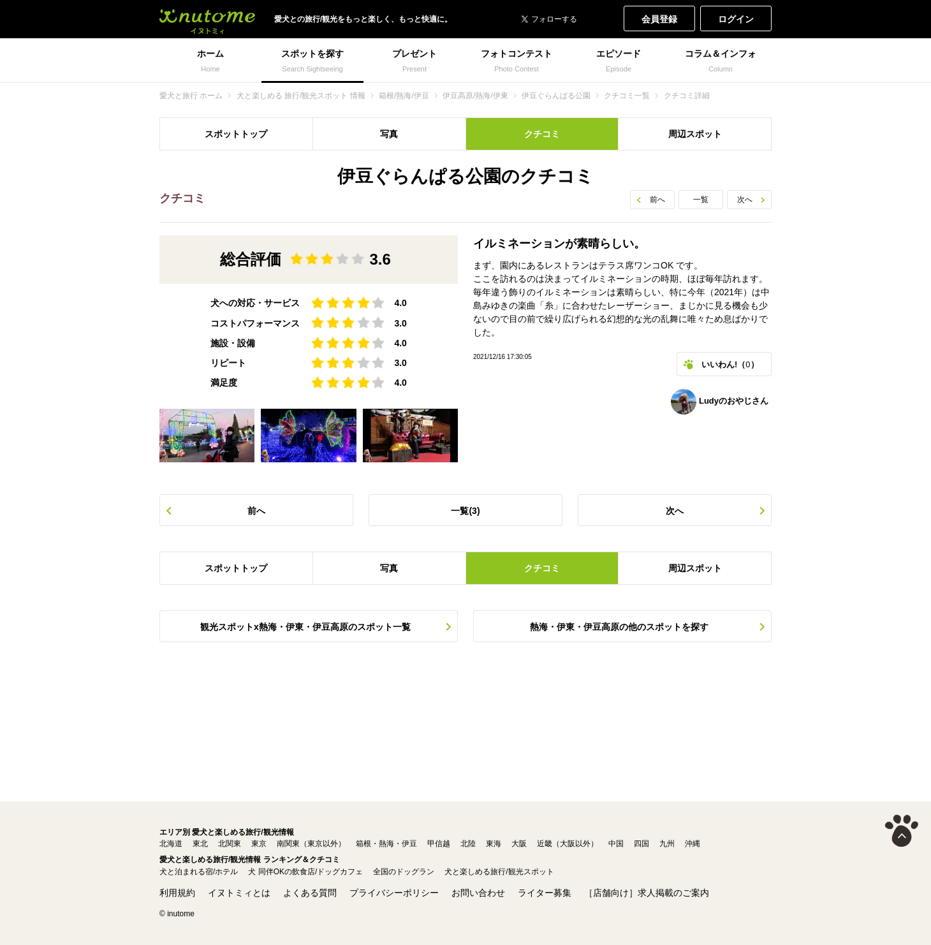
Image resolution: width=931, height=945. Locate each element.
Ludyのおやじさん (719, 401)
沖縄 (692, 843)
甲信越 (438, 843)
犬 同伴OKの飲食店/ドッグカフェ (305, 871)
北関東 (229, 843)
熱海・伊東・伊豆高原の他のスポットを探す (619, 627)
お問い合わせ (478, 893)
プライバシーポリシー (394, 893)
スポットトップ (236, 134)
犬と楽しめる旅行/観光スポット (498, 871)
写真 (389, 134)
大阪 (519, 843)
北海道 (170, 843)
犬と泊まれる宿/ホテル (198, 871)
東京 (259, 843)
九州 (667, 843)
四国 (641, 843)
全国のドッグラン (403, 871)
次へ (744, 199)
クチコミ (542, 134)
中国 (616, 843)
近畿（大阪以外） (567, 843)
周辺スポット (695, 134)
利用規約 (177, 893)
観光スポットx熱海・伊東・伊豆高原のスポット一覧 (305, 627)
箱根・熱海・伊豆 (386, 843)
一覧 (700, 199)
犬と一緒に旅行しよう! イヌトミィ (207, 19)
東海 (493, 843)
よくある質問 (310, 893)
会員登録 (659, 19)
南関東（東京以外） (311, 843)
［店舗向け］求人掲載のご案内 (646, 893)
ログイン (736, 19)
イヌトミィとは (239, 893)
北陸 (468, 843)
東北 (200, 843)
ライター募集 (544, 893)
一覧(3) (465, 511)
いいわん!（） (730, 364)
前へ (657, 199)
